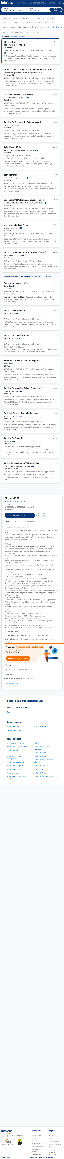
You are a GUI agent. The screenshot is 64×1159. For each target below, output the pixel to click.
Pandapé (52, 1147)
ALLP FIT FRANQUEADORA (16, 98)
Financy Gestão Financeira (19, 466)
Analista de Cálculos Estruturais (45, 776)
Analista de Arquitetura (15, 762)
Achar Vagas (21, 3)
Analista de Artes (39, 773)
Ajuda (51, 1135)
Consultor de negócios (15, 743)
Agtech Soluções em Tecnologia (23, 150)
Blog (59, 3)
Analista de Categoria (15, 766)
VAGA (8, 522)
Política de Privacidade (52, 1154)
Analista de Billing (13, 750)
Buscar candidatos (55, 1144)
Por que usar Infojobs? (36, 1139)
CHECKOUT (15, 416)
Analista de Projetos (14, 726)
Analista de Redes (39, 726)
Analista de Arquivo (14, 773)
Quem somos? (36, 1135)
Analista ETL (37, 743)
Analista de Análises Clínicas (17, 747)
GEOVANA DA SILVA (14, 45)
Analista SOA (38, 769)
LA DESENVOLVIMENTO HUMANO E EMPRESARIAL (25, 203)
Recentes (14, 36)
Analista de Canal (39, 752)
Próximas (22, 36)
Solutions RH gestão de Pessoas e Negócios (23, 73)
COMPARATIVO (29, 522)
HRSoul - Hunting (16, 178)
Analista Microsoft (40, 756)
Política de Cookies (38, 1146)
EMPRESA (17, 522)
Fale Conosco (36, 1154)
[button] (55, 10)
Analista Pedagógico (14, 769)
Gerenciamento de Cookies (38, 1150)
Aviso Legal (52, 1150)
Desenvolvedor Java (14, 730)
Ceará (9, 712)
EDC (14, 338)
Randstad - (16, 255)
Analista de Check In (40, 766)
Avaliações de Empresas (37, 3)
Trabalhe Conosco (38, 1143)
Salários (52, 3)
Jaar (9, 441)
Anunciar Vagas (54, 1141)
